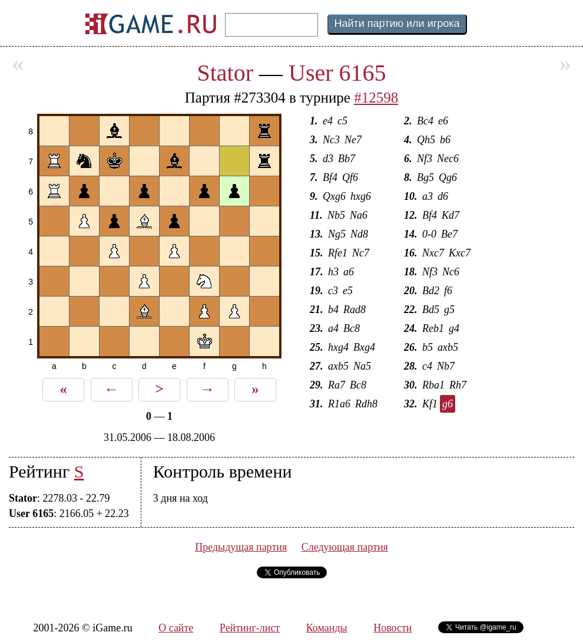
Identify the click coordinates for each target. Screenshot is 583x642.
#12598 (376, 98)
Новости (392, 628)
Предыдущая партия (241, 547)
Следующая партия (345, 547)
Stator (225, 73)
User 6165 (337, 73)
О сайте (175, 628)
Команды (326, 628)
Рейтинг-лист (250, 628)
